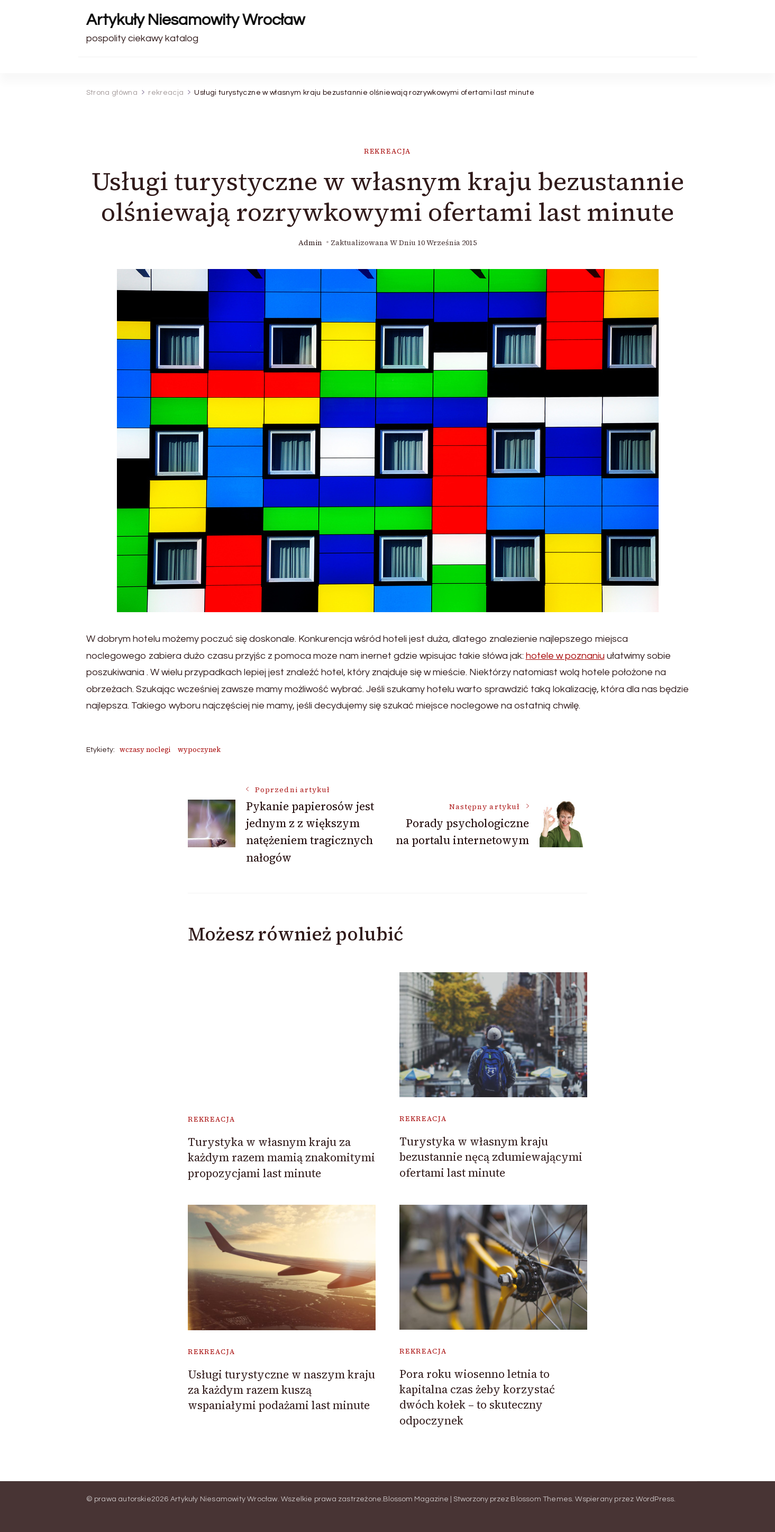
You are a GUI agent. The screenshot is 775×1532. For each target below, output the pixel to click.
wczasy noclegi (145, 749)
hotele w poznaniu (565, 656)
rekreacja (387, 151)
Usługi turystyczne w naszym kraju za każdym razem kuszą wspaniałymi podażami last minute (281, 1390)
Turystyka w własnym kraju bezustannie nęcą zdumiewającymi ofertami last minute (490, 1157)
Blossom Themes (541, 1499)
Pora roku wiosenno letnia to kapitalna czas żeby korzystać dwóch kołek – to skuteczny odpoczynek (477, 1397)
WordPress (655, 1499)
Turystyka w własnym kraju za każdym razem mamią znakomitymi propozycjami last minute (281, 1157)
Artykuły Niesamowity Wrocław (195, 20)
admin (310, 243)
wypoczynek (199, 749)
